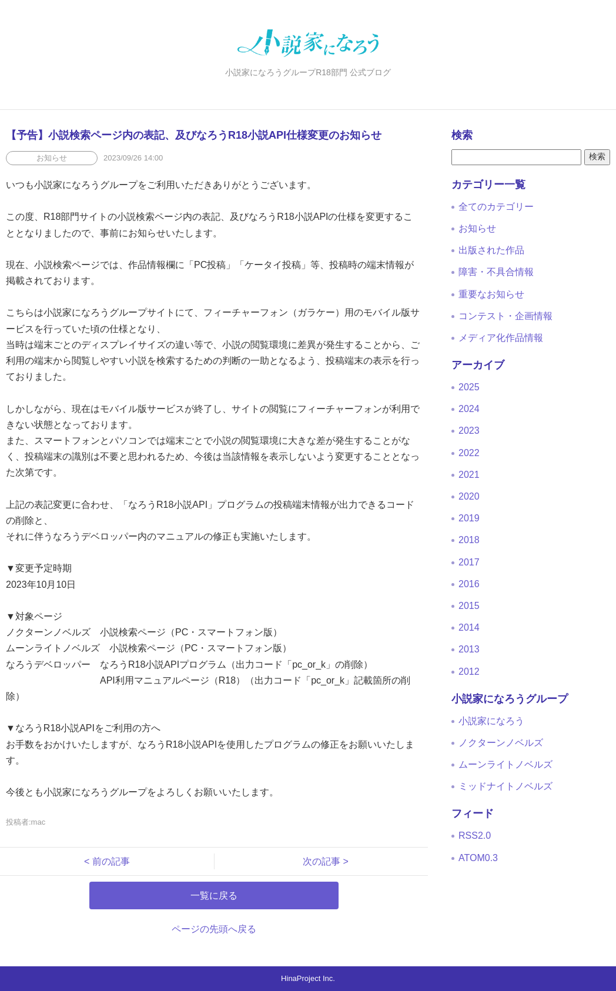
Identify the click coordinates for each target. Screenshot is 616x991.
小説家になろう (491, 721)
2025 (469, 387)
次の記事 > (321, 861)
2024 (469, 409)
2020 (469, 496)
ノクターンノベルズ (500, 743)
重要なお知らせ (491, 294)
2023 (469, 431)
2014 (469, 627)
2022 (469, 453)
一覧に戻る (213, 895)
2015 (469, 606)
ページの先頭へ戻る (214, 929)
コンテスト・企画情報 (505, 316)
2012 (469, 672)
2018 (469, 540)
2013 (469, 649)
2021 (469, 475)
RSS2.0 (474, 836)
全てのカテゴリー (496, 207)
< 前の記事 (111, 861)
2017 (469, 562)
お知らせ (477, 228)
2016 (469, 584)
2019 (469, 518)
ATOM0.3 (478, 858)
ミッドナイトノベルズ (505, 786)
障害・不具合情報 (496, 272)
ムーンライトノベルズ (505, 764)
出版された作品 (491, 250)
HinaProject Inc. (308, 978)
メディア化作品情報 (500, 338)
